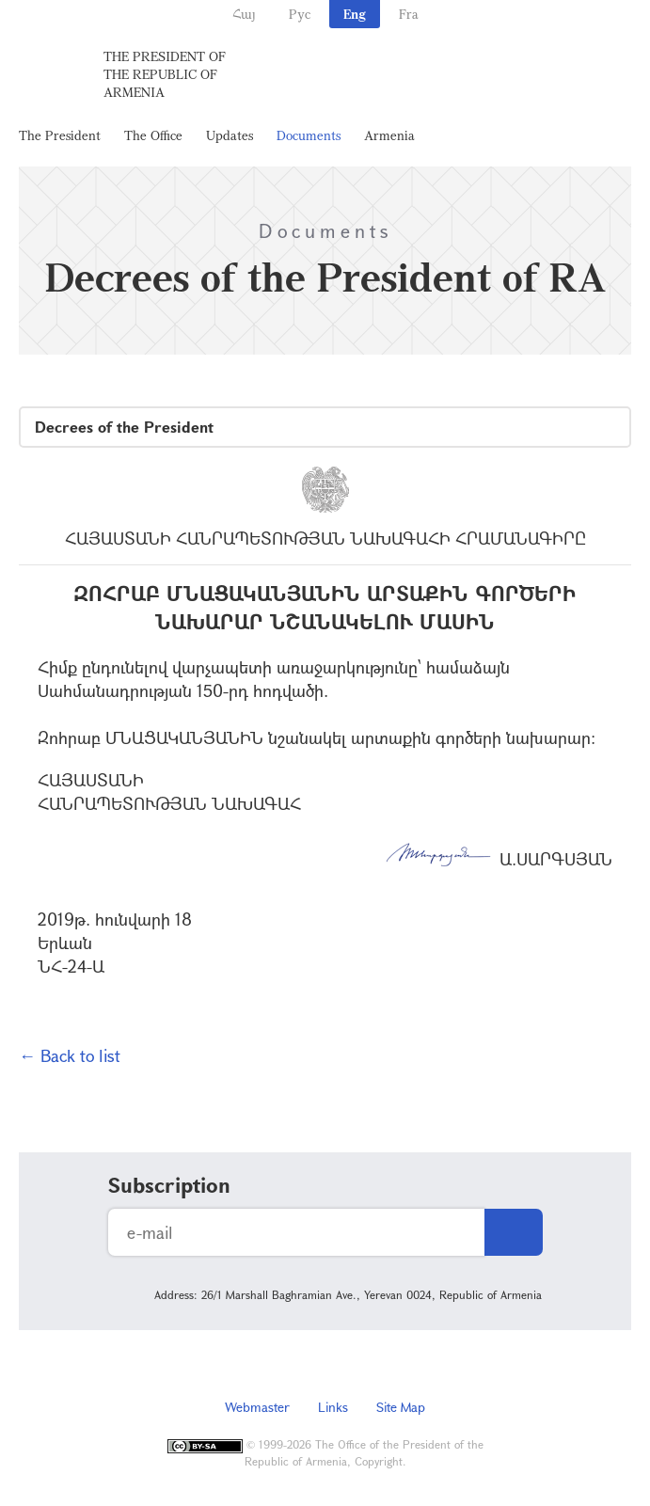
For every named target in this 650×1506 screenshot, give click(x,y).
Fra (409, 14)
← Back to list (69, 1055)
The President (60, 135)
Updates (229, 135)
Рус (299, 14)
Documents (309, 135)
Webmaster (257, 1407)
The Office (153, 135)
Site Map (400, 1407)
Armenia (389, 135)
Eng (354, 14)
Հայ (244, 14)
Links (333, 1407)
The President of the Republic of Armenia (164, 74)
